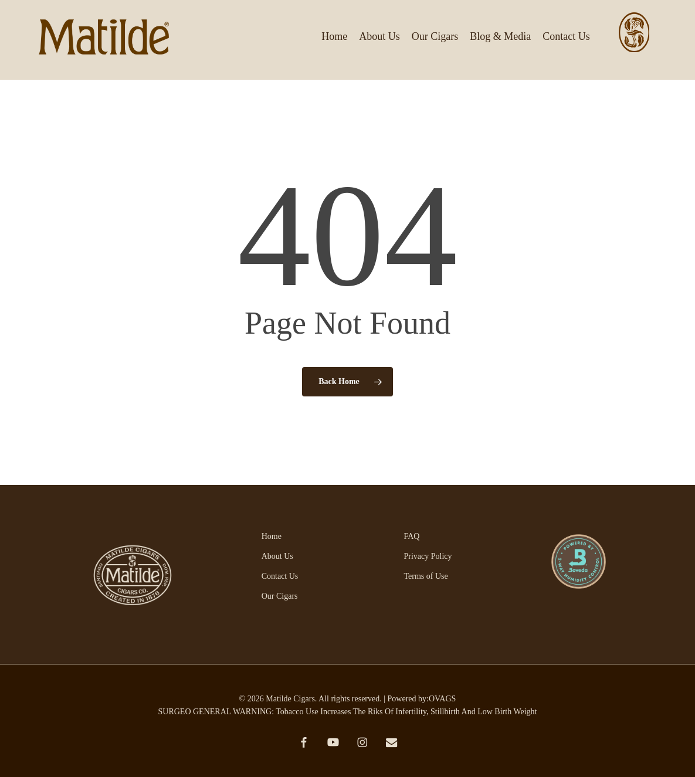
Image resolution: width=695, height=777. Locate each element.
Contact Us (280, 576)
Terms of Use (425, 576)
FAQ (411, 536)
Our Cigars (280, 596)
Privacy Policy (428, 556)
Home (272, 536)
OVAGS (442, 698)
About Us (277, 556)
